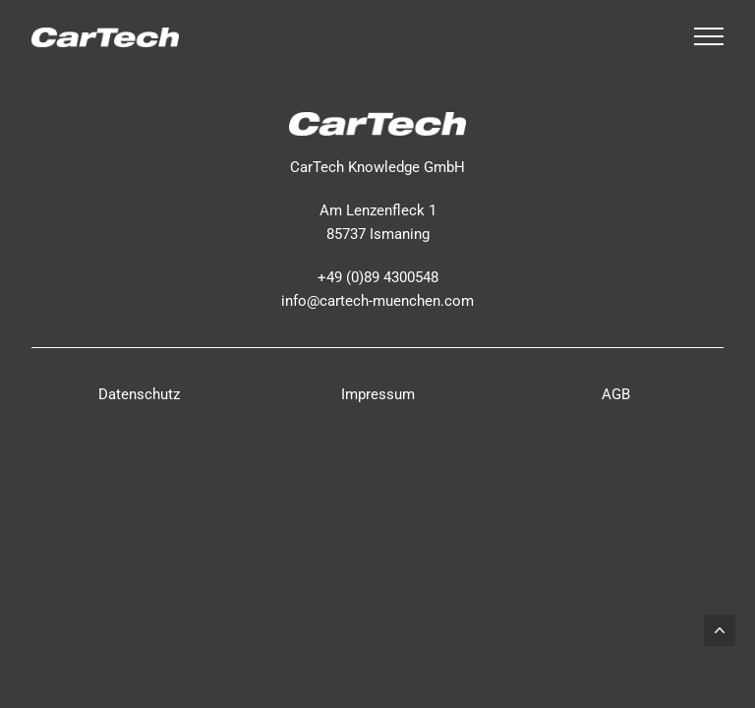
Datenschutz (139, 394)
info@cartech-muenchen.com (377, 301)
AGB (616, 394)
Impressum (378, 394)
